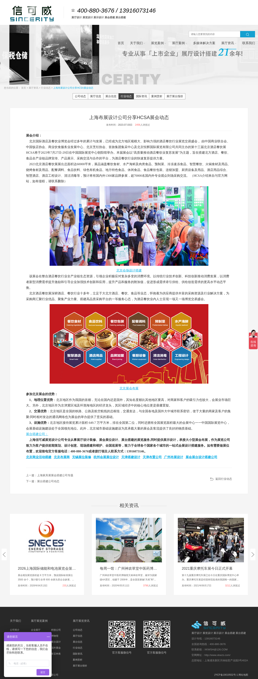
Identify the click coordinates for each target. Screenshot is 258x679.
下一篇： (42, 481)
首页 (24, 87)
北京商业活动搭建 (38, 457)
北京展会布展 (129, 388)
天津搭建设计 (130, 457)
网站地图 (243, 674)
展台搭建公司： (37, 434)
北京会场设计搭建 (129, 270)
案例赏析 (156, 96)
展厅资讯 (34, 87)
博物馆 (54, 635)
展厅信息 (95, 96)
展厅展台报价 (175, 96)
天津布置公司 (152, 457)
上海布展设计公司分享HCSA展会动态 (73, 87)
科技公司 (56, 630)
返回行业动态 (223, 478)
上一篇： (49, 475)
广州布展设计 (173, 457)
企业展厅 (35, 630)
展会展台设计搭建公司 (201, 457)
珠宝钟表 (56, 653)
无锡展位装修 (81, 457)
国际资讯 (141, 96)
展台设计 (56, 641)
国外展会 (56, 647)
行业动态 (46, 87)
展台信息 (110, 96)
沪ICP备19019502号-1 (226, 674)
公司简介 (14, 630)
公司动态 (80, 96)
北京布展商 (62, 457)
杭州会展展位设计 (106, 457)
